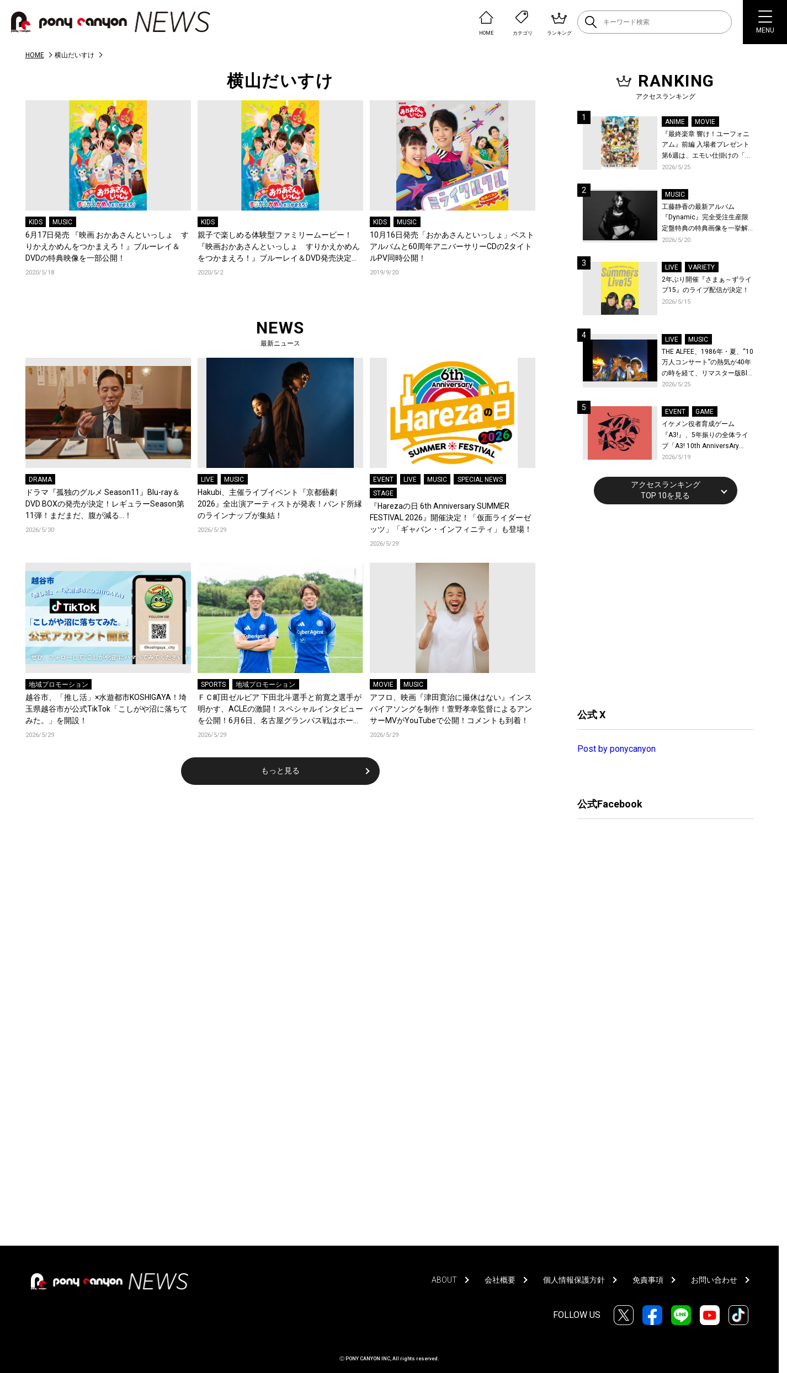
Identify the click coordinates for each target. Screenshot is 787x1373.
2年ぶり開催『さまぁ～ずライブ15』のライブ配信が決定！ (707, 285)
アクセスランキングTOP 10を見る (665, 490)
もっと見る (280, 770)
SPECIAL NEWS (480, 479)
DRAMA (40, 479)
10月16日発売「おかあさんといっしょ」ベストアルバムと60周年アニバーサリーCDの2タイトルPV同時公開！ (452, 246)
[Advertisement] (660, 605)
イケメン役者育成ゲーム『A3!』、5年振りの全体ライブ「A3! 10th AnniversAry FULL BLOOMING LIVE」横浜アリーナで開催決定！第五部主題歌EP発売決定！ (707, 435)
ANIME (675, 122)
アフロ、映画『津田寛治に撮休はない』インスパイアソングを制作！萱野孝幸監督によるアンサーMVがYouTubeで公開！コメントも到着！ (451, 709)
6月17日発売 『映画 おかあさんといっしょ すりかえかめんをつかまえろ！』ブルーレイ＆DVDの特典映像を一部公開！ (107, 246)
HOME (34, 55)
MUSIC (62, 222)
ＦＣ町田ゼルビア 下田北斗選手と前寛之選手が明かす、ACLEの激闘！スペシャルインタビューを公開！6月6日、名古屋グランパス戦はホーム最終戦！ (280, 709)
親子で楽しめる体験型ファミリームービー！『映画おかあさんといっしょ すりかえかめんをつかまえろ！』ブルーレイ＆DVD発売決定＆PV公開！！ (279, 247)
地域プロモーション (58, 684)
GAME (704, 412)
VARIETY (701, 267)
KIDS (35, 222)
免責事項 (647, 1279)
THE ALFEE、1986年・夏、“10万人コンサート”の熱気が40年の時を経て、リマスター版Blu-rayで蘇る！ (707, 363)
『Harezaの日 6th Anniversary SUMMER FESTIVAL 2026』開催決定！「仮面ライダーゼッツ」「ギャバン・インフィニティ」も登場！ (451, 518)
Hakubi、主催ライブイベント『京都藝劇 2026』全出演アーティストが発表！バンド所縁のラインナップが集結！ (280, 504)
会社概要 (500, 1279)
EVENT (383, 479)
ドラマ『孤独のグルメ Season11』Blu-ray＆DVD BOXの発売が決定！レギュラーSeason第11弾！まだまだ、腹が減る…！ (104, 504)
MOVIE (383, 684)
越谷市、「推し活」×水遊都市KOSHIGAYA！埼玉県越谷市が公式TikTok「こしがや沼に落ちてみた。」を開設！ (106, 709)
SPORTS (213, 684)
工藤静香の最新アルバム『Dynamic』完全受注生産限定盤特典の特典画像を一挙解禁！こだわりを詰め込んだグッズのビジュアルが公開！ (705, 218)
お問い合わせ (714, 1279)
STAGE (383, 493)
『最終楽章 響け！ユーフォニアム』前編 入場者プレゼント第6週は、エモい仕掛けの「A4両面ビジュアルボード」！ (707, 145)
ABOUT (444, 1279)
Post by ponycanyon (616, 749)
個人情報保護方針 (574, 1279)
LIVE (207, 479)
